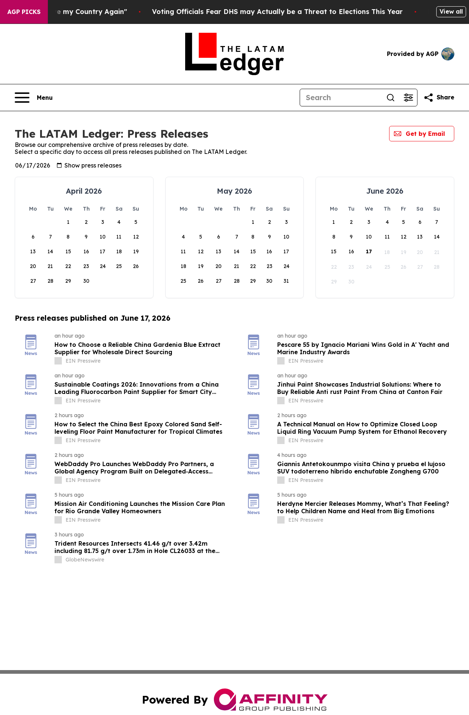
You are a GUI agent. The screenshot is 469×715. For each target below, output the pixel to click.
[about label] (58, 360)
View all (451, 11)
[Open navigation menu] (34, 97)
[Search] (341, 97)
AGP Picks (23, 11)
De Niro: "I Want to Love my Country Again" (80, 11)
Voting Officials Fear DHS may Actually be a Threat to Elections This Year (306, 11)
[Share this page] (438, 97)
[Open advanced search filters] (408, 97)
